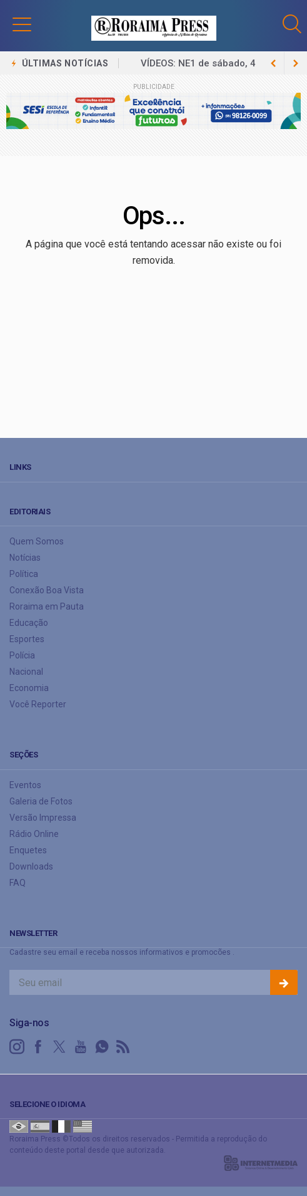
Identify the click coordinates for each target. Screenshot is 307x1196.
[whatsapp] (101, 1047)
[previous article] (295, 63)
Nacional (26, 672)
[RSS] (123, 1047)
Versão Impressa (42, 818)
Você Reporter (37, 704)
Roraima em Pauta (46, 606)
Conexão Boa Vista (46, 590)
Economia (29, 688)
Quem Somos (36, 541)
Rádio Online (34, 834)
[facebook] (38, 1047)
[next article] (273, 63)
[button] (21, 23)
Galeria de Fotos (41, 801)
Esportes (26, 639)
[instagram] (16, 1047)
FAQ (17, 883)
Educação (28, 623)
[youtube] (80, 1047)
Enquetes (28, 850)
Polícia (22, 655)
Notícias (25, 558)
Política (23, 574)
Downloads (31, 866)
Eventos (25, 785)
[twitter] (59, 1047)
